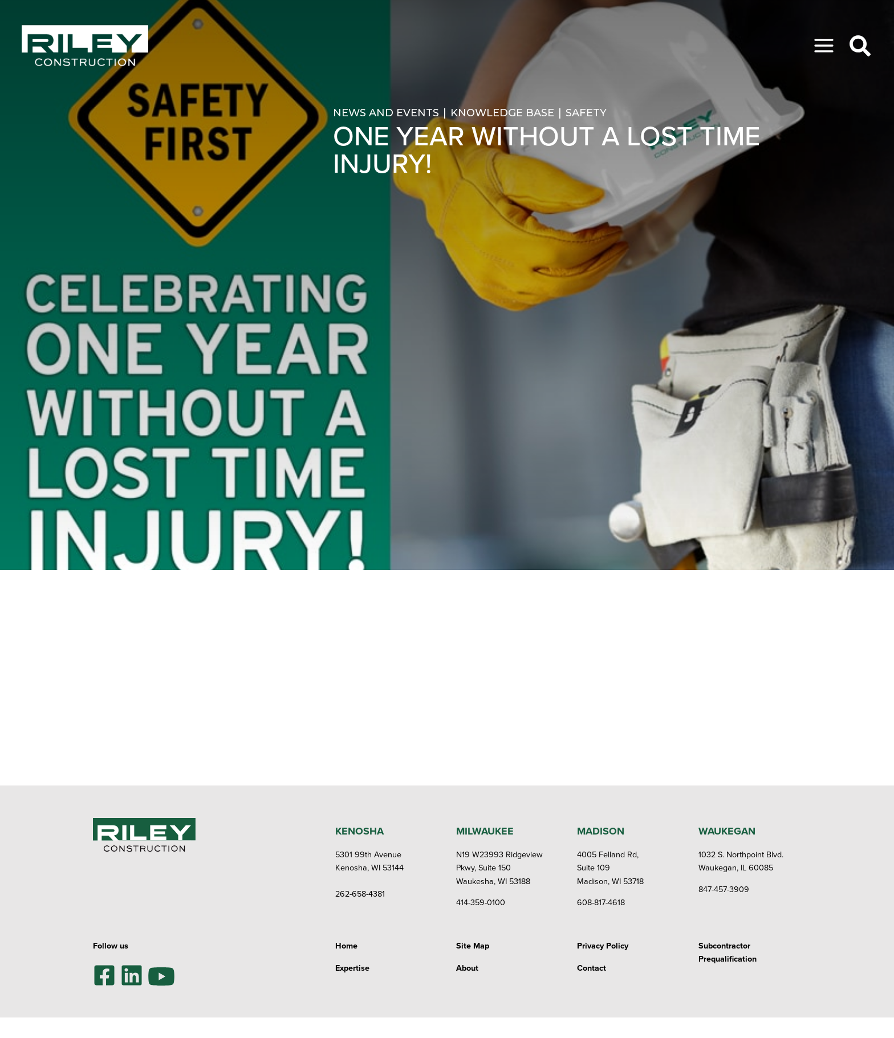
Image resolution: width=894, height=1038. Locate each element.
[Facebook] (104, 975)
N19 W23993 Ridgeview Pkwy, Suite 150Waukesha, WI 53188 (499, 867)
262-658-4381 (360, 893)
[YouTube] (161, 975)
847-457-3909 (723, 889)
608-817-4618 (601, 902)
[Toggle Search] (860, 46)
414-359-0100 (480, 902)
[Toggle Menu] (824, 46)
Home (346, 945)
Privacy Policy (602, 945)
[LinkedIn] (131, 975)
